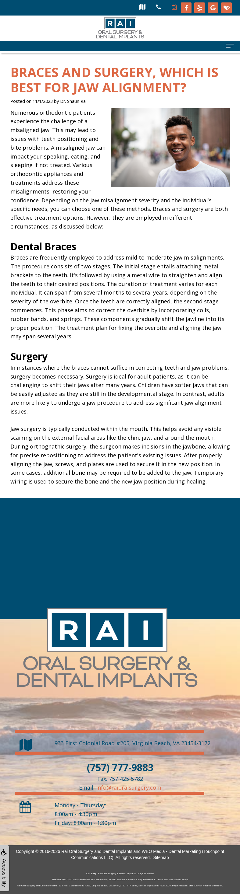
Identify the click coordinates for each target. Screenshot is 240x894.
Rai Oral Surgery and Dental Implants (96, 851)
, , (132, 743)
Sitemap (161, 857)
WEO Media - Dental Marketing (171, 851)
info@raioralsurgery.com (128, 787)
